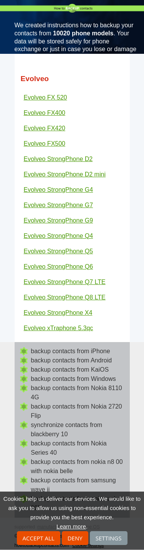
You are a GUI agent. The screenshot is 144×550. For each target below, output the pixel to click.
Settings (109, 538)
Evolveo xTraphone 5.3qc (58, 328)
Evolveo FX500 (45, 143)
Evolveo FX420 (45, 128)
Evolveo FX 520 (45, 97)
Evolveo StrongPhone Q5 (58, 251)
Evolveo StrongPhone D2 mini (65, 174)
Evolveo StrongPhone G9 (58, 220)
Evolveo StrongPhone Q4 (58, 236)
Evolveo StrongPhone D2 (58, 159)
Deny (75, 538)
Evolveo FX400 (45, 113)
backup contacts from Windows (73, 379)
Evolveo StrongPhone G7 (58, 205)
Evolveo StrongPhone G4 (58, 189)
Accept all (39, 538)
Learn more (71, 526)
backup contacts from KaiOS (70, 369)
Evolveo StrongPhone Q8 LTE (65, 297)
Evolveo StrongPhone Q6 (58, 266)
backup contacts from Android (71, 360)
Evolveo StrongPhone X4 (58, 312)
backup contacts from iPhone (70, 351)
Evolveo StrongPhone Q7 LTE (65, 282)
